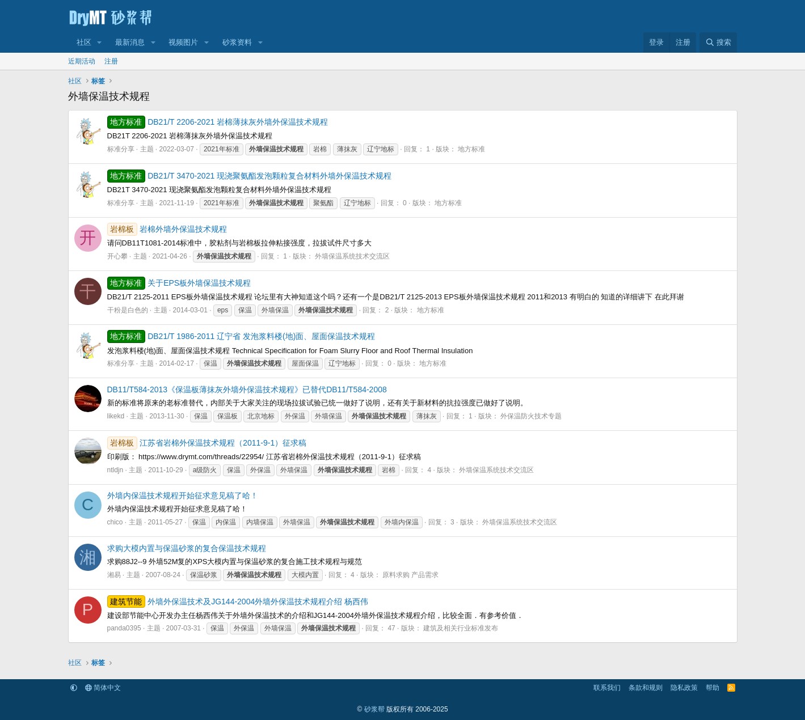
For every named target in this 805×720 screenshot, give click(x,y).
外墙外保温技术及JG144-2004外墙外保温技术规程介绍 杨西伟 (238, 601)
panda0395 (124, 628)
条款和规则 (646, 688)
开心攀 (117, 256)
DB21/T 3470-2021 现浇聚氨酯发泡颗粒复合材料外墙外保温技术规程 (249, 175)
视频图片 (183, 42)
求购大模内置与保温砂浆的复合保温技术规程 (186, 548)
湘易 (114, 575)
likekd (116, 416)
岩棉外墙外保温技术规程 (167, 229)
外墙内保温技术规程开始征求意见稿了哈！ (182, 495)
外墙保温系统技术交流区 (352, 256)
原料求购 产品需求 (410, 575)
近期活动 (81, 61)
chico (115, 522)
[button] (99, 42)
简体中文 (103, 688)
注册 (111, 61)
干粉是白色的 (127, 310)
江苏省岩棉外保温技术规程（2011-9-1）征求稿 (207, 442)
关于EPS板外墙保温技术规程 (179, 282)
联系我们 (607, 688)
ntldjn (115, 470)
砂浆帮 (374, 709)
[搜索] (718, 42)
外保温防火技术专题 (531, 416)
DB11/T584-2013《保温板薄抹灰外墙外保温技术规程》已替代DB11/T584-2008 (247, 389)
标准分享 (120, 149)
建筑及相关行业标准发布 (460, 628)
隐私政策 (684, 688)
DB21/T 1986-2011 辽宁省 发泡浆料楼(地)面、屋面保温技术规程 (241, 336)
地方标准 (471, 149)
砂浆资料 (237, 42)
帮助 (712, 688)
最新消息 (130, 42)
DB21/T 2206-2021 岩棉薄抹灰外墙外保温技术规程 (217, 121)
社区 (84, 42)
